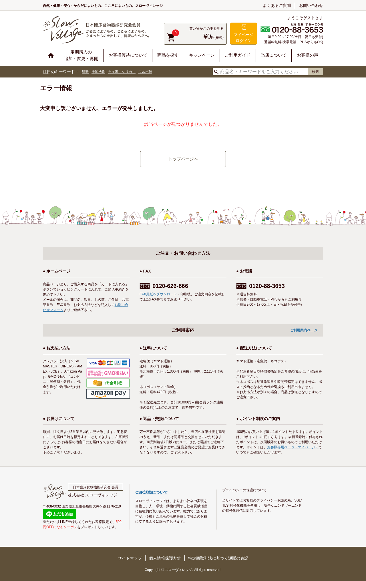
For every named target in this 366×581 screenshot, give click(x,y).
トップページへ (183, 158)
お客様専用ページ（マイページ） (293, 447)
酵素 (85, 72)
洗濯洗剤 (98, 72)
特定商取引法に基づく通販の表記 (218, 558)
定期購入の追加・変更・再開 (81, 55)
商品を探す (168, 55)
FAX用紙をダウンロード (158, 294)
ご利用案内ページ (303, 330)
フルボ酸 (145, 72)
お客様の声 (307, 55)
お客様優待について (128, 55)
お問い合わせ (311, 5)
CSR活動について (151, 492)
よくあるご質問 (277, 5)
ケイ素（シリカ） (122, 72)
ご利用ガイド (237, 55)
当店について (274, 55)
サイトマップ (130, 558)
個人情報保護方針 (165, 558)
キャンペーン (202, 55)
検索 (315, 72)
